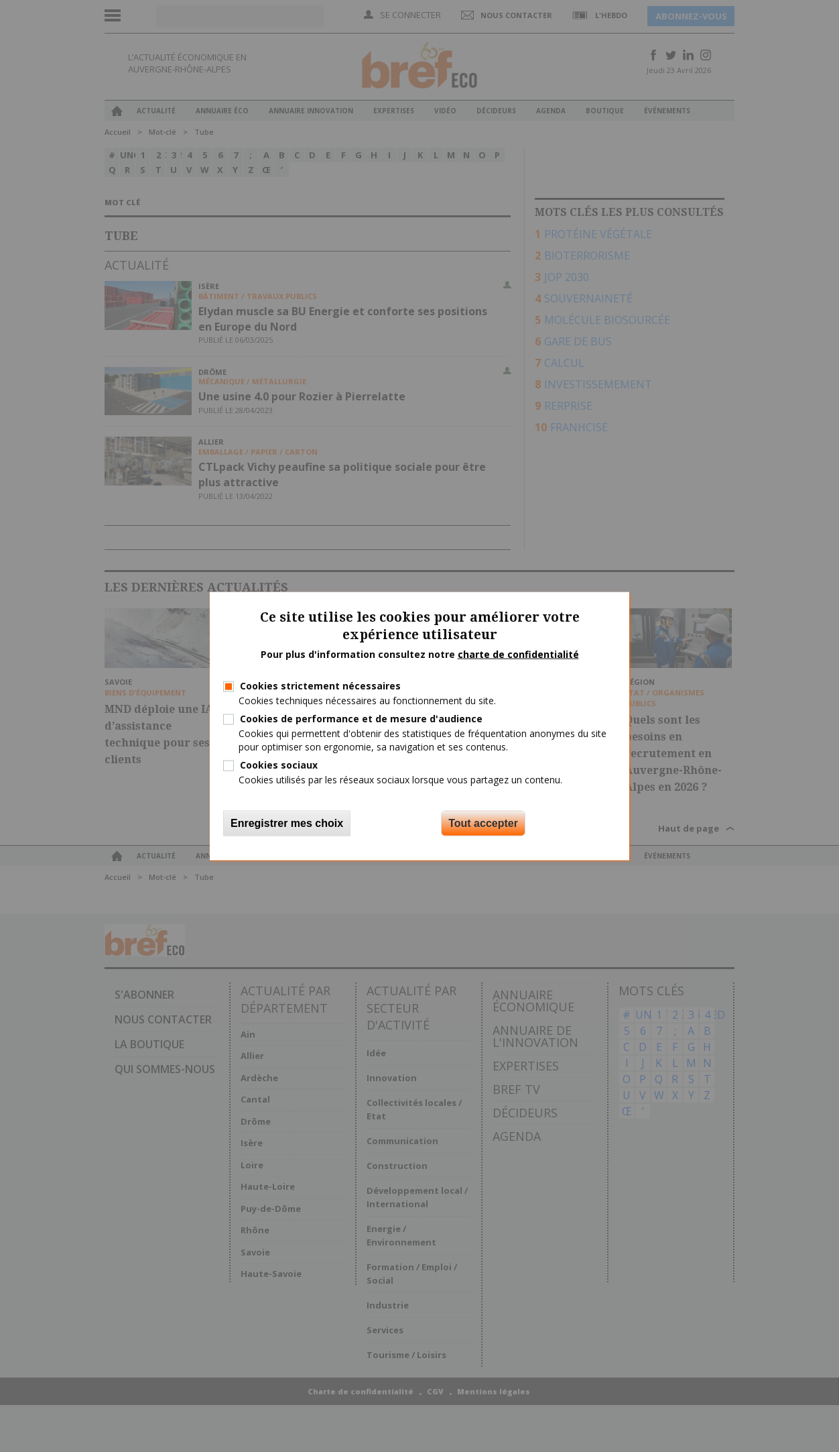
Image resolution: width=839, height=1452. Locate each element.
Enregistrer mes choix (287, 823)
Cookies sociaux (279, 764)
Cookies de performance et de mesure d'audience (361, 718)
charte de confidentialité (518, 654)
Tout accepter (483, 823)
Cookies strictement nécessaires (320, 685)
